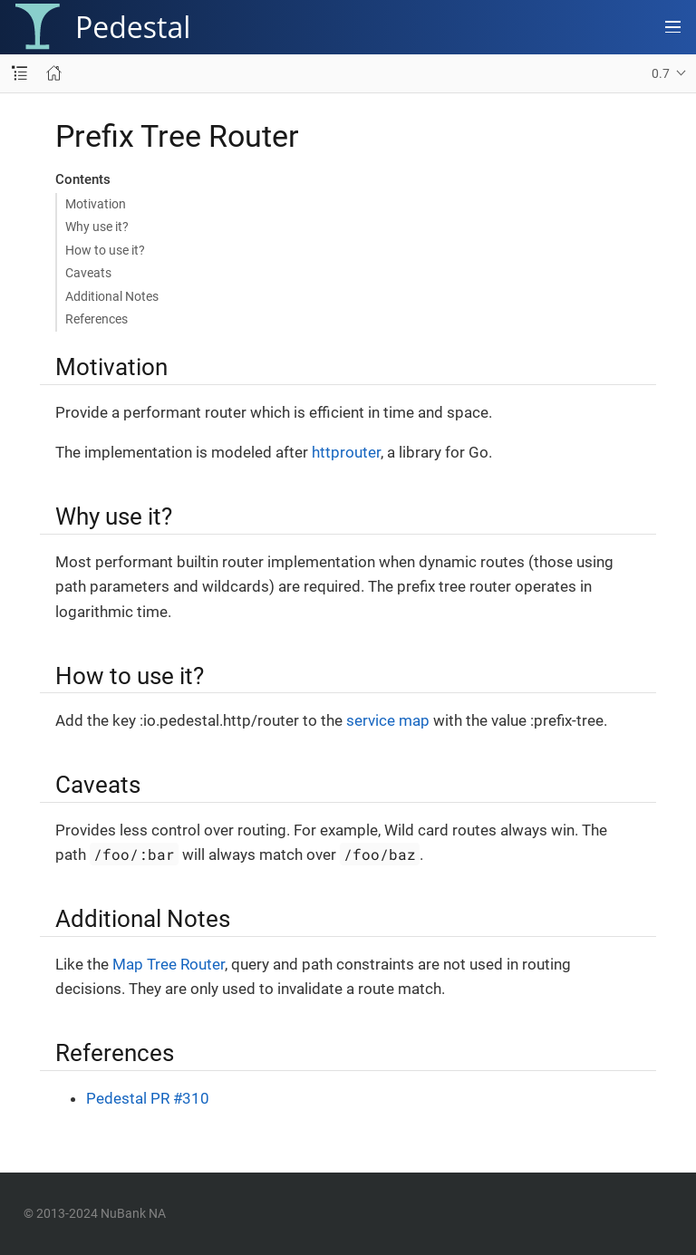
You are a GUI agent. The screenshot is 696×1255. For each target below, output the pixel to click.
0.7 (661, 73)
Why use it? (97, 226)
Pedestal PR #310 (147, 1098)
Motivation (95, 204)
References (96, 319)
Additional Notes (112, 296)
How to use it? (105, 250)
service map (388, 720)
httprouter (346, 452)
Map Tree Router (168, 964)
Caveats (88, 272)
